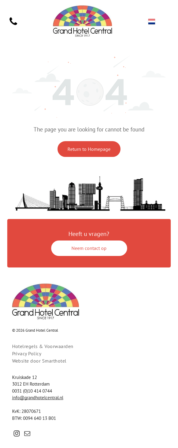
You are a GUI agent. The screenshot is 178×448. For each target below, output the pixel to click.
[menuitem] (89, 346)
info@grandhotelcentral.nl (37, 397)
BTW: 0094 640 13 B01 (34, 418)
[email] (27, 434)
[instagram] (16, 434)
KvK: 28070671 (26, 411)
